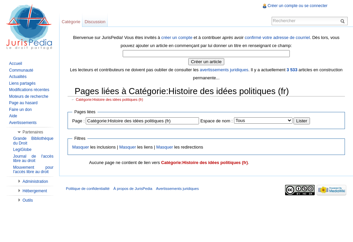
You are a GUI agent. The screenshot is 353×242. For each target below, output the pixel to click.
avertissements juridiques (224, 69)
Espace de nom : (216, 120)
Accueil (15, 63)
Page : (78, 120)
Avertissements (23, 122)
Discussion (95, 21)
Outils (28, 200)
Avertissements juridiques (177, 189)
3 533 (292, 69)
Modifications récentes (29, 89)
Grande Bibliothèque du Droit (33, 141)
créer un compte (176, 37)
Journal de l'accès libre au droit (33, 158)
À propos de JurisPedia (132, 189)
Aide (13, 116)
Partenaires (33, 132)
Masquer (80, 147)
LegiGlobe (22, 149)
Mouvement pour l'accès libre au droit (33, 169)
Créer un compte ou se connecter (297, 5)
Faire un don (20, 109)
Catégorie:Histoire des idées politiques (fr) (109, 99)
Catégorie (71, 21)
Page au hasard (23, 102)
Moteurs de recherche (28, 96)
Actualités (18, 76)
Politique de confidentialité (88, 189)
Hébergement (35, 191)
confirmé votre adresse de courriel (277, 37)
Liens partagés (22, 83)
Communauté (21, 70)
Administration (35, 181)
